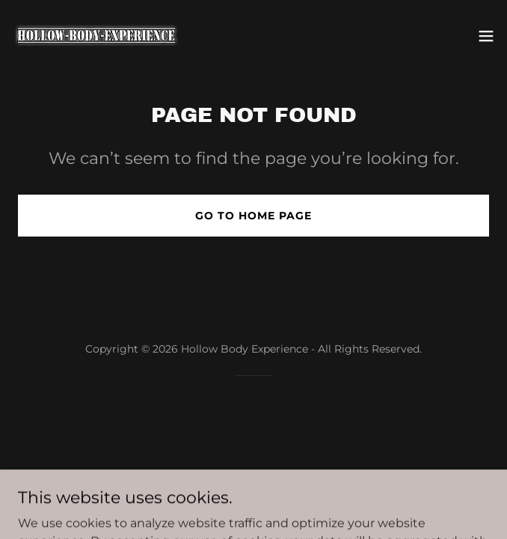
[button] (486, 36)
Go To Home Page (253, 215)
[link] (95, 36)
